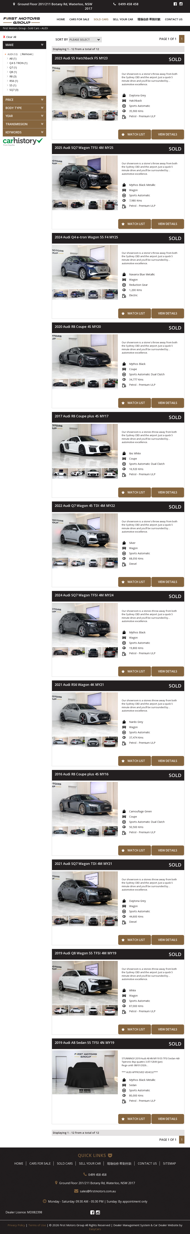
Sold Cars (101, 19)
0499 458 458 (125, 4)
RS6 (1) (13, 81)
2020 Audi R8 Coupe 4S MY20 (78, 326)
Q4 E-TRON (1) (18, 63)
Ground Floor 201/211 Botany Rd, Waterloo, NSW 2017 (95, 1183)
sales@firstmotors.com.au (95, 1191)
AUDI (45, 28)
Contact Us (173, 19)
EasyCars (95, 1229)
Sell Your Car (123, 19)
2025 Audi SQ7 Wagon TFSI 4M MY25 (84, 147)
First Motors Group (14, 28)
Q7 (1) (13, 67)
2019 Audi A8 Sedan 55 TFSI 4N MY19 (84, 1042)
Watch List (136, 134)
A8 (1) (13, 58)
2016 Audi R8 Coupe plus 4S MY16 (81, 774)
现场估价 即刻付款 (148, 19)
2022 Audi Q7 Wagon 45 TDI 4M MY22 (85, 505)
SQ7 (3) (13, 90)
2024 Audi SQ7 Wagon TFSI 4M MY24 (84, 595)
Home (61, 19)
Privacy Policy (17, 1225)
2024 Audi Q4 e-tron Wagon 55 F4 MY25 (86, 237)
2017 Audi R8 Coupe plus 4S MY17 (81, 416)
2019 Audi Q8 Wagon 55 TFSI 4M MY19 (85, 953)
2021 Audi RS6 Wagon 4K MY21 (79, 684)
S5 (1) (12, 85)
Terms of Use (37, 1225)
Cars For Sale (79, 19)
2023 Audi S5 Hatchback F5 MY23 (81, 58)
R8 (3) (13, 76)
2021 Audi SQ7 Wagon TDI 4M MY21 (83, 863)
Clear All (11, 37)
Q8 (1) (13, 72)
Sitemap (169, 1163)
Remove (27, 54)
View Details (167, 134)
